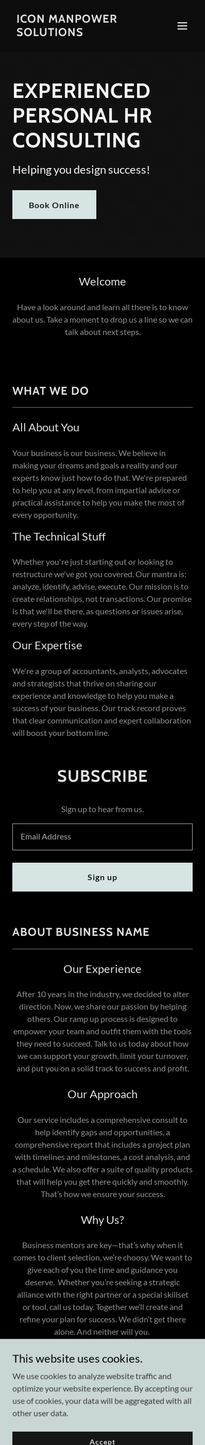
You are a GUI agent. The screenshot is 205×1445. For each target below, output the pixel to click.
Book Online (54, 205)
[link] (75, 33)
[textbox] (102, 837)
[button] (182, 25)
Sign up (102, 877)
